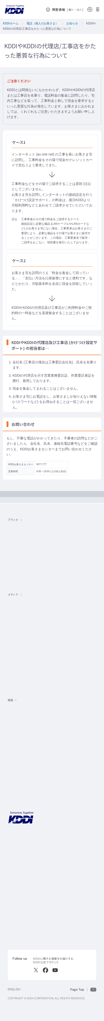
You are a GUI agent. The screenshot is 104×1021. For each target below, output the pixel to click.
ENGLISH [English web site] (14, 989)
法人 (79, 9)
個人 (71, 9)
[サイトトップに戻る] (14, 9)
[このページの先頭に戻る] (83, 989)
